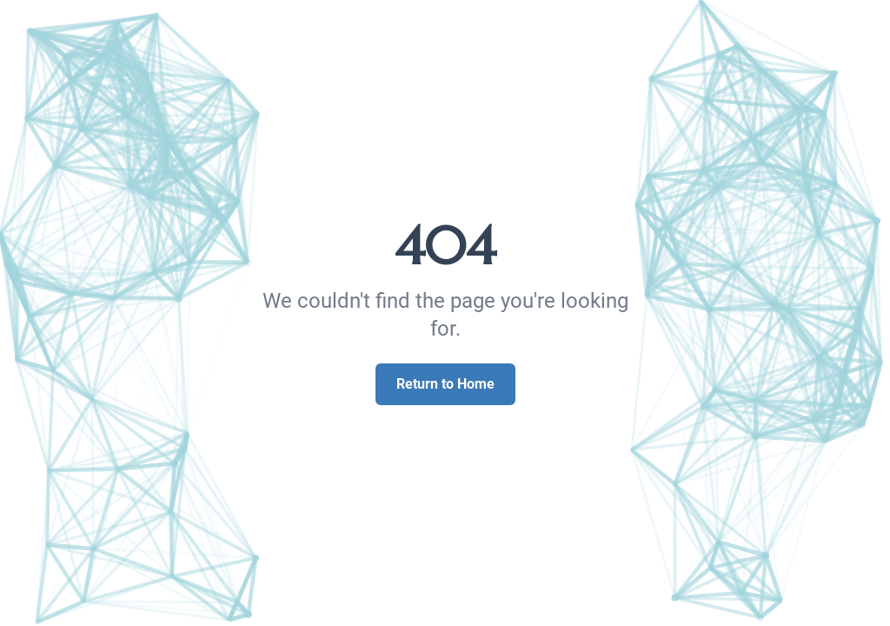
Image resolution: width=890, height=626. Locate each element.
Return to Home (445, 384)
